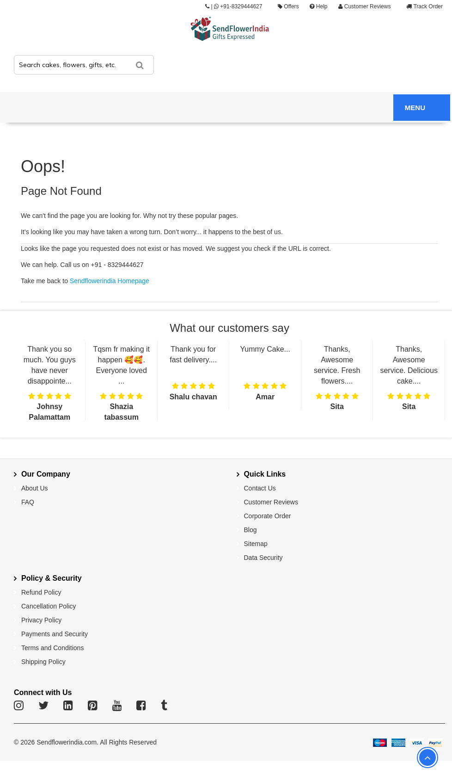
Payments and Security (54, 634)
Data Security (263, 557)
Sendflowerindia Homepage (109, 281)
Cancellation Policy (48, 606)
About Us (34, 488)
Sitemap (256, 543)
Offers (288, 6)
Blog (250, 530)
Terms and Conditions (52, 648)
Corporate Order (267, 516)
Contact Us (260, 488)
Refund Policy (41, 592)
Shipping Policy (43, 661)
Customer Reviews (364, 6)
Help (318, 6)
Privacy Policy (41, 620)
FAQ (27, 502)
